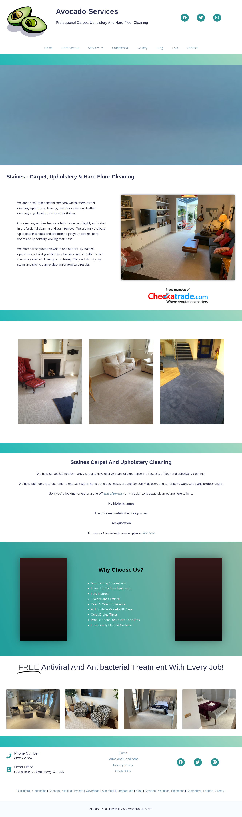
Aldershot (108, 790)
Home (49, 48)
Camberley (193, 790)
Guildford (24, 790)
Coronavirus (71, 48)
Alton (138, 790)
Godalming (40, 790)
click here (148, 533)
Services (96, 48)
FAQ (174, 48)
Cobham (54, 790)
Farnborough (125, 790)
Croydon (150, 790)
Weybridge (93, 790)
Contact (191, 48)
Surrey (219, 790)
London (207, 790)
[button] (96, 48)
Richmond (177, 790)
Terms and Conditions (123, 759)
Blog (159, 48)
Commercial (120, 48)
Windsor (163, 790)
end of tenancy (113, 493)
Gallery (142, 48)
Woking (67, 790)
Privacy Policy (123, 765)
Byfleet (79, 790)
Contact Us (123, 771)
